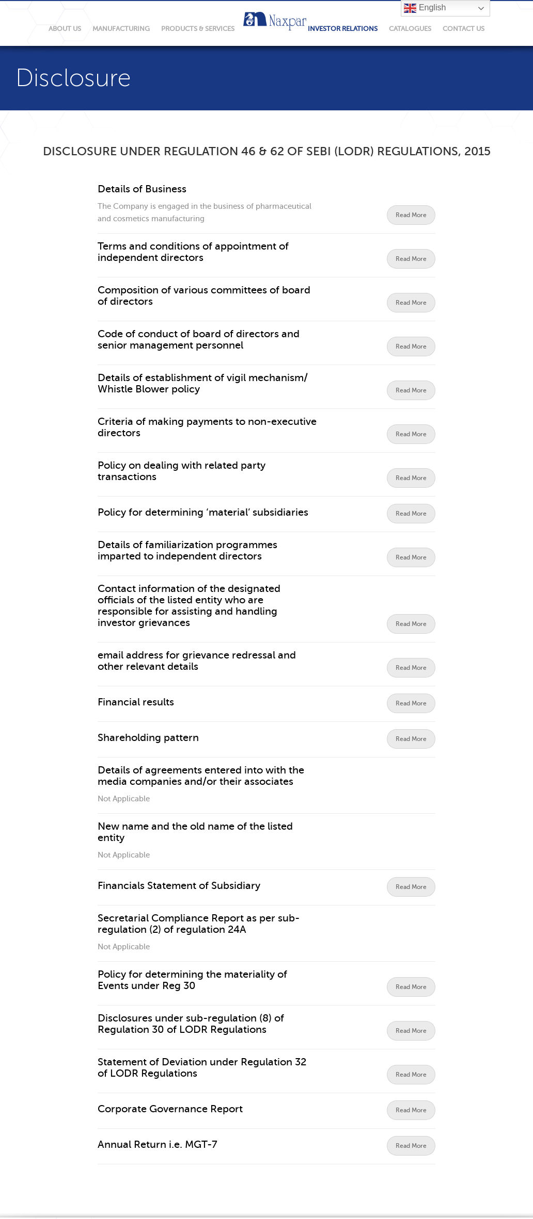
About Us (65, 28)
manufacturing (121, 28)
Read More (411, 215)
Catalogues (410, 28)
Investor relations (343, 28)
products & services (197, 28)
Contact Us (463, 28)
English (425, 8)
